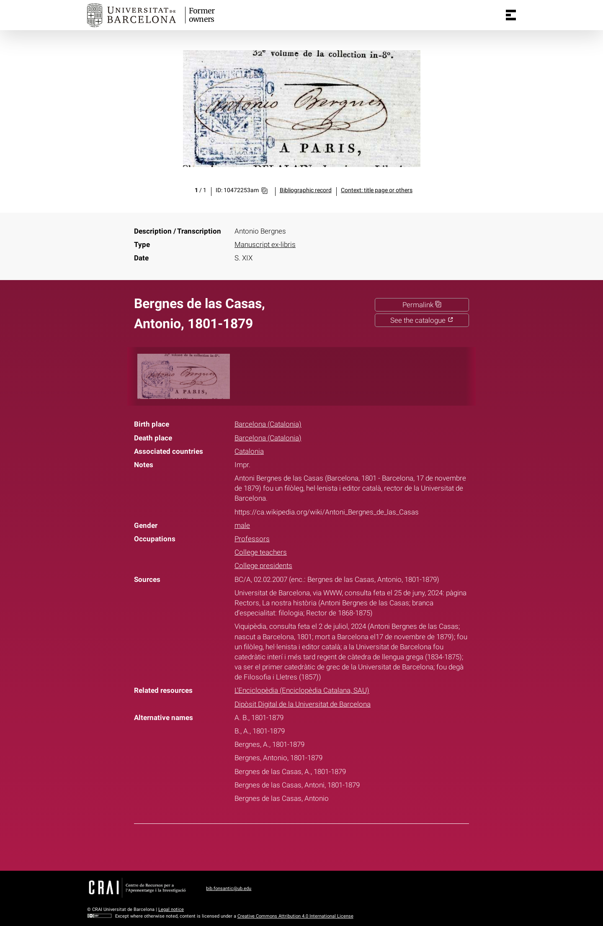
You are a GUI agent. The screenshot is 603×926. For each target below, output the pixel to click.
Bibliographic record (306, 190)
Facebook (275, 846)
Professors (252, 539)
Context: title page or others (376, 190)
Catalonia (249, 451)
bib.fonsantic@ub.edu (228, 888)
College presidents (263, 565)
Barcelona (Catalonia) (268, 424)
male (242, 525)
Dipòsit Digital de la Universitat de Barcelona (302, 704)
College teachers (260, 552)
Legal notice (171, 909)
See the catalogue (422, 320)
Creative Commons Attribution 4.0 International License (295, 916)
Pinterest (317, 846)
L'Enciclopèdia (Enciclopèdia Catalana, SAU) (301, 690)
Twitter (296, 846)
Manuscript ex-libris (265, 244)
